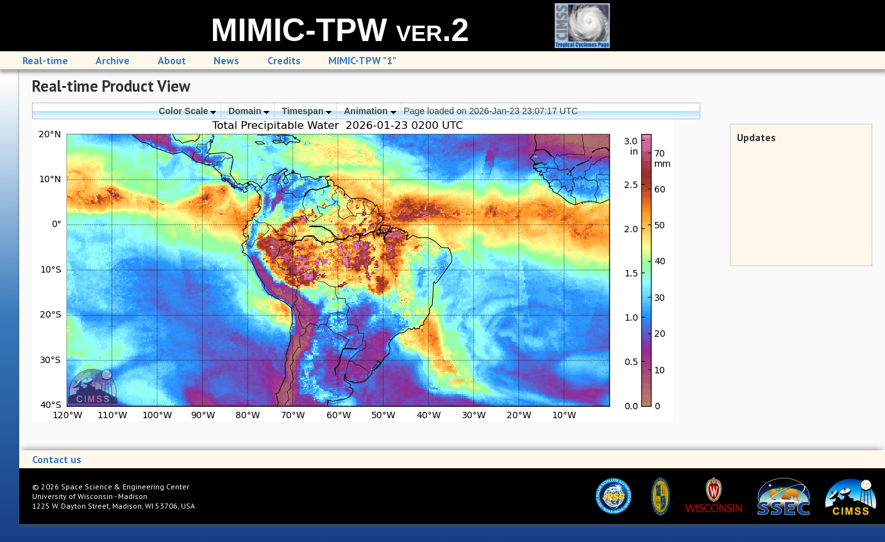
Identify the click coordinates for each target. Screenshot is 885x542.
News (226, 60)
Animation (370, 111)
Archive (113, 60)
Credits (284, 60)
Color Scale (187, 111)
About (172, 60)
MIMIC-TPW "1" (362, 60)
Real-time (45, 60)
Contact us (56, 459)
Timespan (307, 111)
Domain (248, 111)
